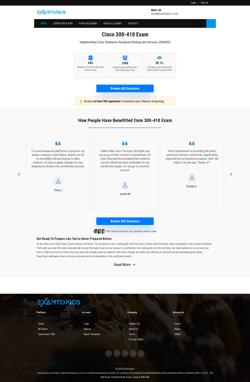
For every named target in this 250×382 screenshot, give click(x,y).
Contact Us (133, 323)
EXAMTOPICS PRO (63, 23)
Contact (133, 23)
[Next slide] (230, 174)
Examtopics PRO (46, 334)
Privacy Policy (135, 339)
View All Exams (112, 23)
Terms (131, 334)
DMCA (177, 334)
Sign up (204, 2)
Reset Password (91, 334)
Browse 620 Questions (125, 88)
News (176, 328)
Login (193, 2)
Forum (177, 323)
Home (43, 23)
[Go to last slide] (19, 174)
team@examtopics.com (164, 12)
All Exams (42, 328)
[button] (125, 88)
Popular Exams (88, 23)
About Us (132, 328)
